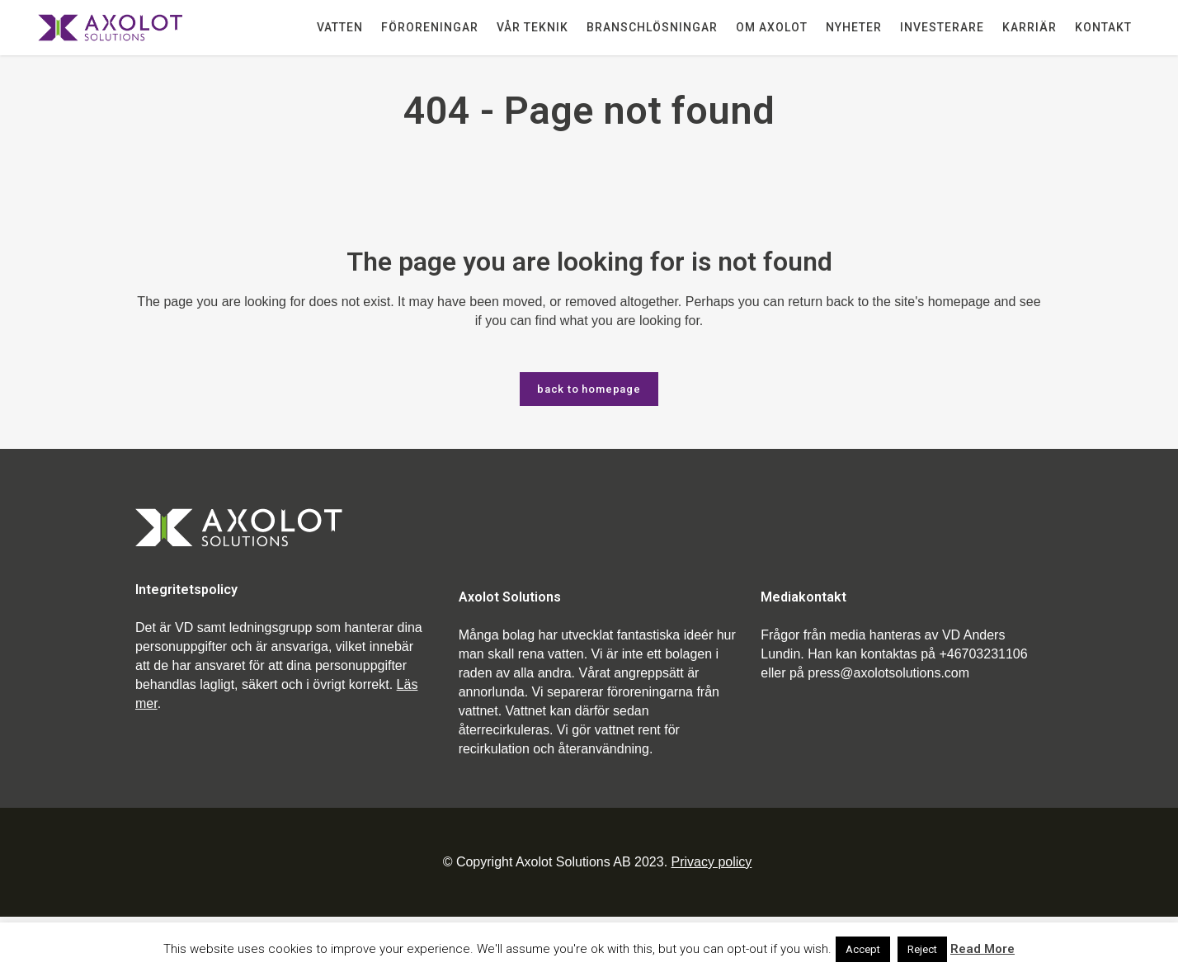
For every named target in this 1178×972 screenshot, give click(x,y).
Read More (982, 948)
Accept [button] (863, 949)
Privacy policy (711, 862)
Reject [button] (922, 949)
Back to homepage (589, 389)
